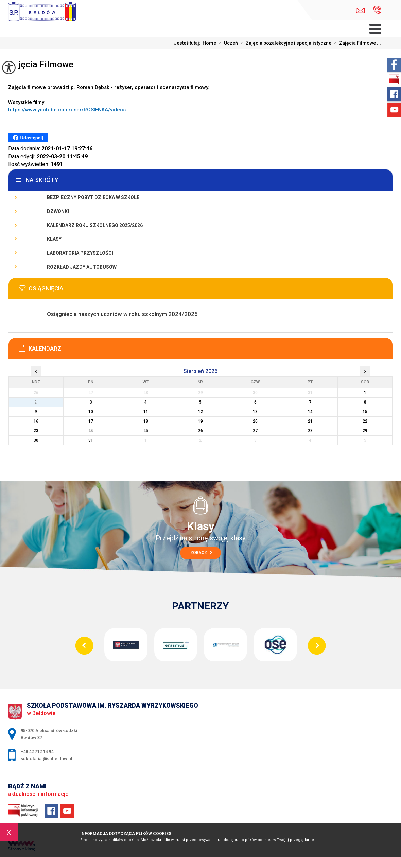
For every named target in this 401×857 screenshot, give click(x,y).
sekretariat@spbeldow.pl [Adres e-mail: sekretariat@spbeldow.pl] (46, 758)
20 (255, 421)
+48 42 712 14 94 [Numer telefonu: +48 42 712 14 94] (37, 751)
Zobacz (201, 552)
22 (365, 421)
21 (310, 421)
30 (36, 440)
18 (145, 421)
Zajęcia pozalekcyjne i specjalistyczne (284, 43)
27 (255, 430)
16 (36, 421)
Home (209, 43)
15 (365, 411)
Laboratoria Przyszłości (80, 253)
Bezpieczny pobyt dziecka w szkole (93, 197)
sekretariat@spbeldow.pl (360, 10)
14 (310, 411)
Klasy (54, 239)
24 (90, 430)
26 (200, 430)
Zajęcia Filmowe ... (356, 43)
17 (90, 421)
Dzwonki (58, 211)
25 (145, 430)
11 (145, 411)
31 (90, 440)
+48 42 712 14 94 (377, 10)
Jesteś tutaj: (188, 43)
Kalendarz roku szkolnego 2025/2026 (95, 225)
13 (255, 411)
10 (90, 411)
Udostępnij (28, 137)
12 (200, 411)
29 (365, 430)
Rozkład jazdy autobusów (82, 267)
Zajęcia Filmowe (40, 64)
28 (310, 430)
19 (200, 421)
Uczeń (227, 43)
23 (36, 430)
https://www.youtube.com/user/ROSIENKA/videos (67, 110)
